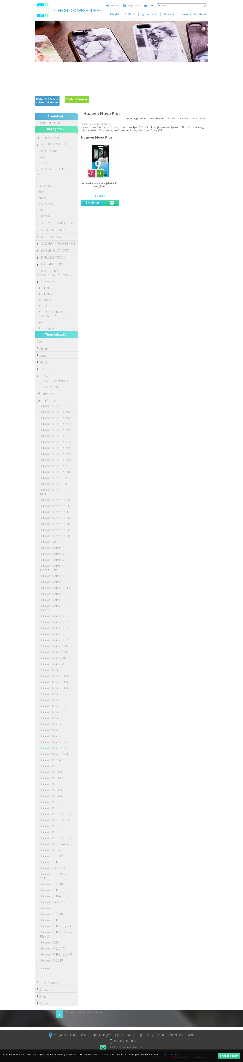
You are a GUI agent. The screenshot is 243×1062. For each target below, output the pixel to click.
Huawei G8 (48, 542)
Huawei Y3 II (49, 862)
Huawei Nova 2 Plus (55, 742)
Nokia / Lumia (48, 983)
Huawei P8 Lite (51, 808)
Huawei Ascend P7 (54, 406)
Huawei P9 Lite (51, 832)
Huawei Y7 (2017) (53, 948)
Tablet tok (44, 300)
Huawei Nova (50, 730)
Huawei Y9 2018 (52, 960)
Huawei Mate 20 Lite (55, 688)
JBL (40, 180)
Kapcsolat (169, 14)
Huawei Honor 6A (53, 594)
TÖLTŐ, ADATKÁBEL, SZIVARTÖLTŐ (51, 314)
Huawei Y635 (50, 942)
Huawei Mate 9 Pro (54, 712)
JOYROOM (45, 186)
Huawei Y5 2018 (52, 884)
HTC (42, 369)
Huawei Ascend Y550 (55, 530)
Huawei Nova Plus (53, 748)
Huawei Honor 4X (53, 560)
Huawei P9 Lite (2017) (56, 838)
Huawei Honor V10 (54, 658)
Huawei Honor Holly (55, 646)
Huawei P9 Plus (52, 850)
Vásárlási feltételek (194, 14)
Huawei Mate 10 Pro (55, 682)
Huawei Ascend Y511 (55, 512)
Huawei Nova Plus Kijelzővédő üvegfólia (99, 185)
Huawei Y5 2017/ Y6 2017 (54, 876)
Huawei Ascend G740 (56, 472)
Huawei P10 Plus (52, 778)
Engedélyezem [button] (229, 1055)
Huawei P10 (49, 766)
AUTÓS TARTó (47, 151)
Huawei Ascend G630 (56, 460)
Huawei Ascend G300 (56, 412)
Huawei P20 (49, 784)
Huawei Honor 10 (53, 548)
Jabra (41, 192)
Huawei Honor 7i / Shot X (53, 608)
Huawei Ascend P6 (54, 484)
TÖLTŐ (42, 306)
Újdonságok (46, 328)
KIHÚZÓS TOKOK (53, 257)
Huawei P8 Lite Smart (55, 820)
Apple (43, 355)
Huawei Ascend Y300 (55, 500)
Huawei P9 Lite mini (54, 844)
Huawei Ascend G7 (54, 466)
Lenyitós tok (46, 204)
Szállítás (130, 14)
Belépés (112, 5)
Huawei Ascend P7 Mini (53, 492)
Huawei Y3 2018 (50, 387)
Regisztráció (132, 5)
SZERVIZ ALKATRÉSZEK (57, 223)
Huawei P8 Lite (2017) (56, 814)
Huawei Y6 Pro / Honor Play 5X (56, 934)
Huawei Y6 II (49, 920)
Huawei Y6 (48, 908)
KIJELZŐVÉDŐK (51, 237)
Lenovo (44, 969)
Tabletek (47, 394)
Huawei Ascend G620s (56, 454)
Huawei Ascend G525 (56, 430)
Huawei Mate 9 (51, 700)
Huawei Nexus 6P (53, 724)
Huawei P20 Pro (52, 796)
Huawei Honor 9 (52, 634)
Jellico (42, 198)
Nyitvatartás (149, 14)
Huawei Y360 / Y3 (53, 868)
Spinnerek (48, 281)
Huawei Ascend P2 (54, 478)
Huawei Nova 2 (51, 736)
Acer (42, 342)
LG (41, 976)
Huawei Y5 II (49, 890)
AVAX (41, 157)
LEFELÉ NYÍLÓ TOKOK (56, 250)
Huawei (44, 376)
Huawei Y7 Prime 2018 (56, 954)
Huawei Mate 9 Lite (54, 706)
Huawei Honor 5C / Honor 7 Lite (53, 568)
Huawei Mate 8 (51, 694)
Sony (42, 996)
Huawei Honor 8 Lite (55, 622)
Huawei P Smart (52, 760)
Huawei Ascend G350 (56, 418)
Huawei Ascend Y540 (55, 524)
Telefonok (48, 401)
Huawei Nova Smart (54, 754)
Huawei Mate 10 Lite (55, 676)
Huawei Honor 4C (53, 554)
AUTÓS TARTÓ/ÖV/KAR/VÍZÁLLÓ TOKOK (54, 273)
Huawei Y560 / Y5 (53, 902)
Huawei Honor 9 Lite (55, 640)
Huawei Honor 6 (52, 582)
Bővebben (92, 202)
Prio (40, 210)
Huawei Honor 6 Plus (56, 588)
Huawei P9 (48, 826)
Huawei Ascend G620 (56, 448)
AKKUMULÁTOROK (54, 144)
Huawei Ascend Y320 (55, 506)
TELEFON (44, 288)
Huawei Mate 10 (52, 670)
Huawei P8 (48, 802)
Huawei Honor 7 (52, 600)
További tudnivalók (168, 1054)
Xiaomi (42, 322)
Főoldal (114, 14)
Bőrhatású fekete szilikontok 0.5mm (47, 101)
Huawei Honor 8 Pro (55, 628)
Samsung (45, 989)
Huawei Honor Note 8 (56, 652)
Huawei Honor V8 (53, 664)
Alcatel (44, 349)
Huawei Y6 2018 (52, 914)
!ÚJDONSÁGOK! (48, 138)
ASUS (43, 362)
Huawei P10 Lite (52, 772)
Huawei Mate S (51, 718)
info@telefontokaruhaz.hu (121, 1047)
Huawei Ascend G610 (56, 442)
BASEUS (43, 163)
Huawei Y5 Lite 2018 (55, 896)
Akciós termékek (49, 123)
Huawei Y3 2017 (52, 856)
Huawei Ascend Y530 (55, 518)
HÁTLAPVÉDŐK (51, 264)
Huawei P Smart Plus (53, 381)
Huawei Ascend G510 (56, 424)
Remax (45, 216)
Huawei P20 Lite (52, 790)
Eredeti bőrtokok (76, 99)
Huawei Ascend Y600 (55, 536)
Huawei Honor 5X (53, 576)
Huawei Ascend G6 (54, 436)
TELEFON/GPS (47, 294)
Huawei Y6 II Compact (56, 926)
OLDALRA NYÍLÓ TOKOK (58, 243)
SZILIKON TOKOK (53, 230)
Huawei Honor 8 (52, 616)
